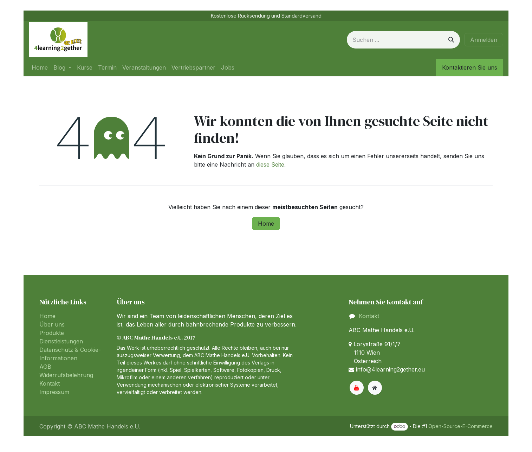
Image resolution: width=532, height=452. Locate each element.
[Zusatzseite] (375, 388)
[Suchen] (451, 40)
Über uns (52, 324)
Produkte (51, 332)
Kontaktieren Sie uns (469, 67)
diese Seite (270, 164)
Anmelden (483, 39)
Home (266, 223)
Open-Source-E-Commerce (460, 426)
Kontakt (49, 383)
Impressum (54, 391)
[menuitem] (40, 67)
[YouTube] (357, 388)
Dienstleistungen (61, 341)
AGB (45, 366)
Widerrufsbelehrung (66, 375)
